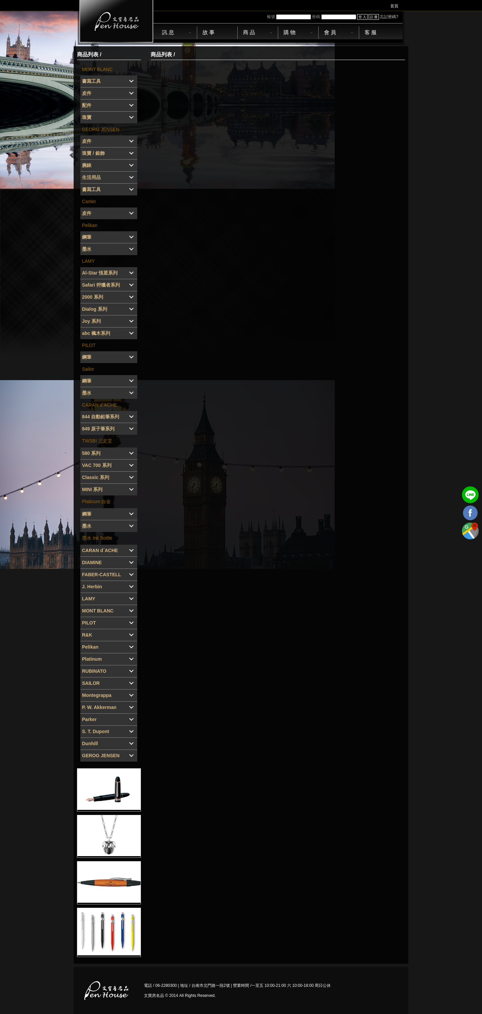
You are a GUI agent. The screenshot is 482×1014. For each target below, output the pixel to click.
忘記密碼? (389, 16)
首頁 (394, 6)
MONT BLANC (97, 69)
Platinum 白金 (96, 501)
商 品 (249, 32)
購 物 (290, 32)
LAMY (88, 261)
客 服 (371, 32)
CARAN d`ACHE (99, 405)
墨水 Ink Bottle (97, 538)
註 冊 (374, 17)
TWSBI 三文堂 (97, 440)
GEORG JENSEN (100, 129)
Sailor (88, 369)
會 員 (330, 32)
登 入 (362, 17)
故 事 (209, 32)
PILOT (88, 345)
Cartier (89, 201)
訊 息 (168, 32)
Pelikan (89, 225)
